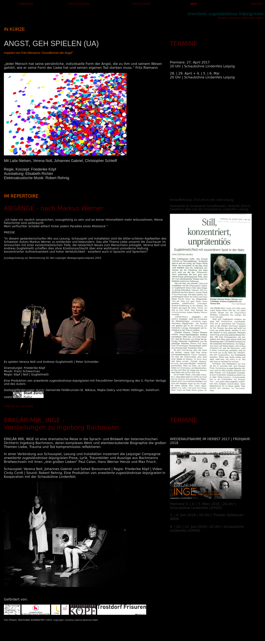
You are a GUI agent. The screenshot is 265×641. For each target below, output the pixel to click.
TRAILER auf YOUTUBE (18, 406)
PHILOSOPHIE (141, 3)
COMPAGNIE (25, 3)
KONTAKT (257, 3)
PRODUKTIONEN (79, 3)
